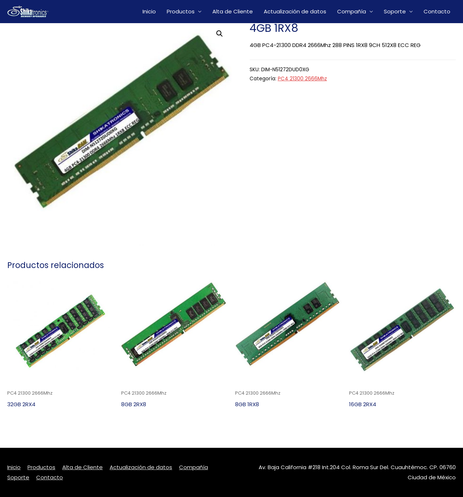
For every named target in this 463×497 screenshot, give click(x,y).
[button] (219, 33)
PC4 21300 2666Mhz (302, 78)
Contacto (437, 11)
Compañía (351, 11)
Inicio (149, 11)
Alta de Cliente (232, 11)
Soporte (395, 11)
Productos (181, 11)
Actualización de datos (295, 11)
